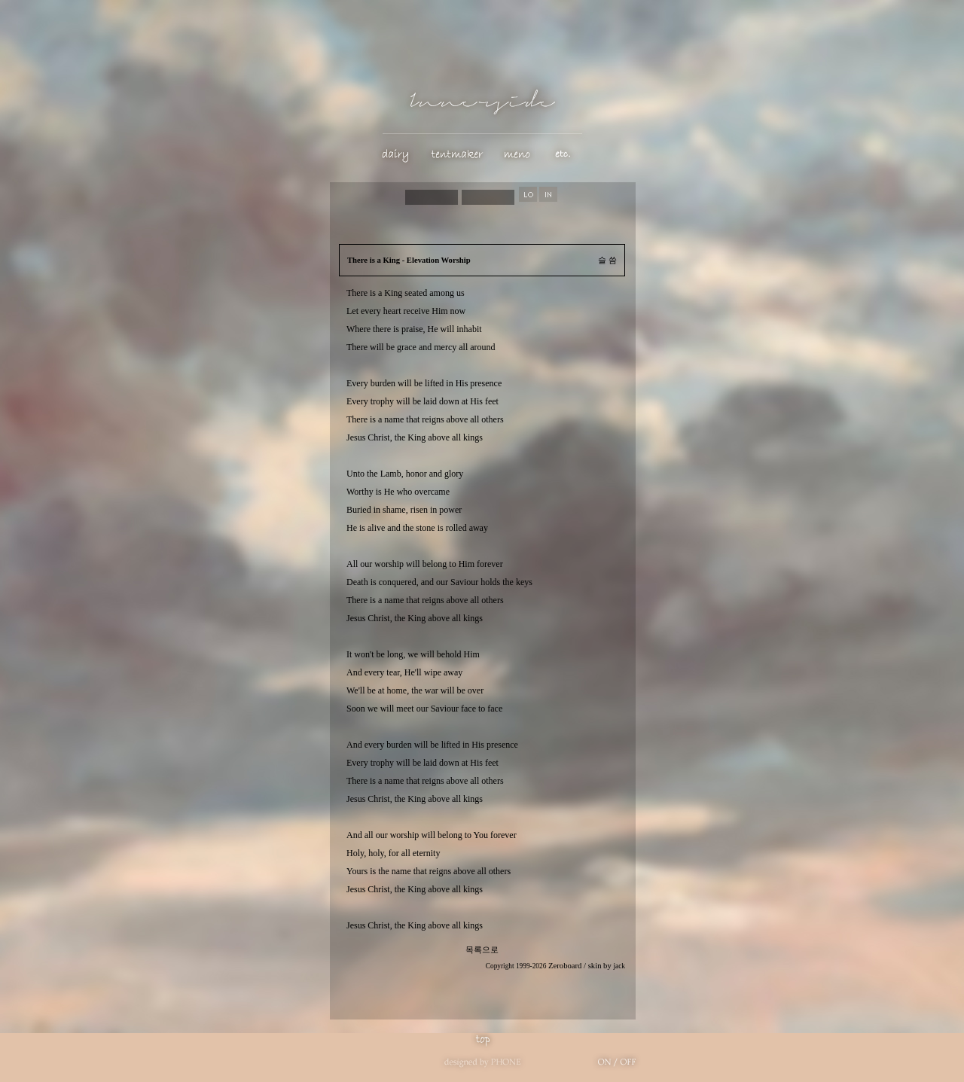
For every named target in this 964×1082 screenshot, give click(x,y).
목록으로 (482, 950)
